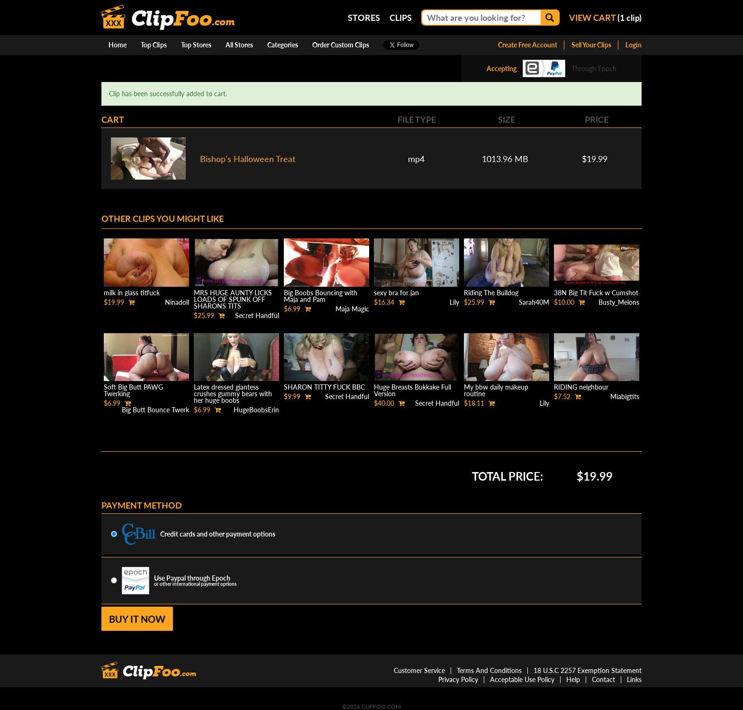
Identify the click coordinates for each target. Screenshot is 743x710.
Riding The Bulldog (491, 293)
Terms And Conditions (489, 670)
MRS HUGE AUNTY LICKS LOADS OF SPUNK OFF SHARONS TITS (233, 299)
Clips (401, 17)
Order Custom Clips (340, 45)
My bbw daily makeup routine (496, 390)
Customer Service (419, 670)
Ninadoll (177, 302)
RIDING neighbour (581, 387)
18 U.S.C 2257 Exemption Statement (588, 670)
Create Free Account (527, 45)
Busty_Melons (618, 302)
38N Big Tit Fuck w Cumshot (596, 293)
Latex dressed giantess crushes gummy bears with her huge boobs (233, 393)
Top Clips (154, 45)
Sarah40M (534, 302)
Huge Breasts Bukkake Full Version (412, 390)
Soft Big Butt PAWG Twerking (133, 390)
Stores (364, 17)
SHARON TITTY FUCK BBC (324, 387)
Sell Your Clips (591, 45)
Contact (603, 679)
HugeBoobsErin (256, 410)
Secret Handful (257, 315)
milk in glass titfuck (132, 293)
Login (633, 45)
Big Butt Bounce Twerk (155, 410)
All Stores (239, 45)
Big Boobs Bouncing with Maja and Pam (320, 296)
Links (634, 679)
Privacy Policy (458, 679)
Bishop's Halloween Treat (247, 159)
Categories (282, 45)
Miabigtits (624, 396)
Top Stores (196, 45)
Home (118, 45)
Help (573, 679)
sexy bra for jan (396, 293)
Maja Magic (352, 309)
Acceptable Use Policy (522, 679)
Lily (454, 302)
